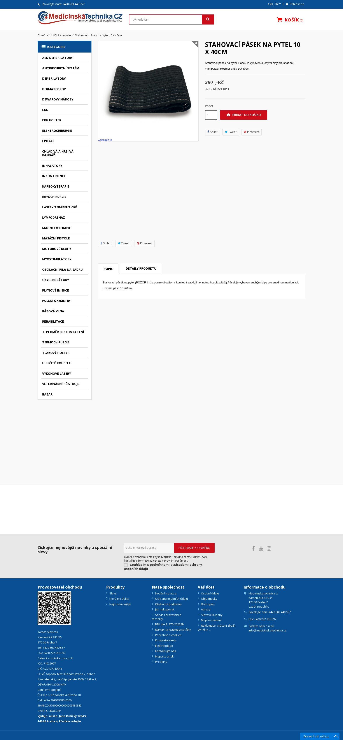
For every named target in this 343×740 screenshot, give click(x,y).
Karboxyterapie (55, 186)
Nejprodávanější (120, 604)
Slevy (113, 593)
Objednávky (208, 599)
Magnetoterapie (56, 228)
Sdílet (105, 243)
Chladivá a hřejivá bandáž (58, 153)
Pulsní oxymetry (56, 301)
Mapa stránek (164, 656)
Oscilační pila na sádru (62, 269)
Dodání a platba (165, 593)
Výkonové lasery (56, 373)
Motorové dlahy (56, 249)
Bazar (47, 394)
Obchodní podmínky (168, 604)
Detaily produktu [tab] (141, 268)
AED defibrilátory (57, 58)
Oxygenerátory (55, 280)
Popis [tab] (108, 269)
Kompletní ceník (165, 640)
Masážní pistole (56, 238)
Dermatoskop (54, 89)
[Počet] (211, 115)
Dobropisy (207, 604)
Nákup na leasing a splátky (172, 629)
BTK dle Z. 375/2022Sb (169, 624)
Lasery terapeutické (59, 207)
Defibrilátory (54, 78)
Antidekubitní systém (60, 68)
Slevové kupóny (211, 615)
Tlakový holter (56, 353)
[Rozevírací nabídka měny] (275, 4)
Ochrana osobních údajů (171, 599)
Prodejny (160, 662)
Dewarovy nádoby (57, 99)
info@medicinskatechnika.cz (267, 630)
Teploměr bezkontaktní (63, 332)
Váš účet (206, 587)
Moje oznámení (211, 620)
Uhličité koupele (56, 363)
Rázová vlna (53, 311)
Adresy (205, 609)
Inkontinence (54, 176)
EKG (45, 110)
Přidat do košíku (243, 115)
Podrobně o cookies (168, 635)
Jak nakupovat (164, 609)
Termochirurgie (55, 342)
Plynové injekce (55, 290)
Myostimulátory (56, 259)
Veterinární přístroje (60, 384)
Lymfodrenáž (53, 217)
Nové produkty (119, 599)
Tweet (124, 243)
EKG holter (51, 120)
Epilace (48, 141)
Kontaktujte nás (165, 651)
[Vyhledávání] (171, 19)
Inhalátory (52, 165)
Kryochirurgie (54, 197)
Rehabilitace (53, 321)
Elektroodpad (163, 646)
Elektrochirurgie (57, 130)
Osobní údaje (209, 593)
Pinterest (144, 243)
